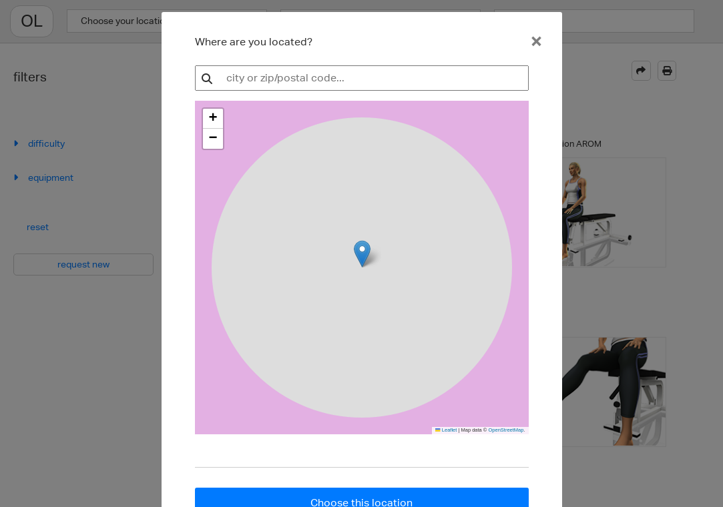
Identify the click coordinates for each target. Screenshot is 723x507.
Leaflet (446, 430)
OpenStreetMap (505, 430)
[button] (213, 119)
